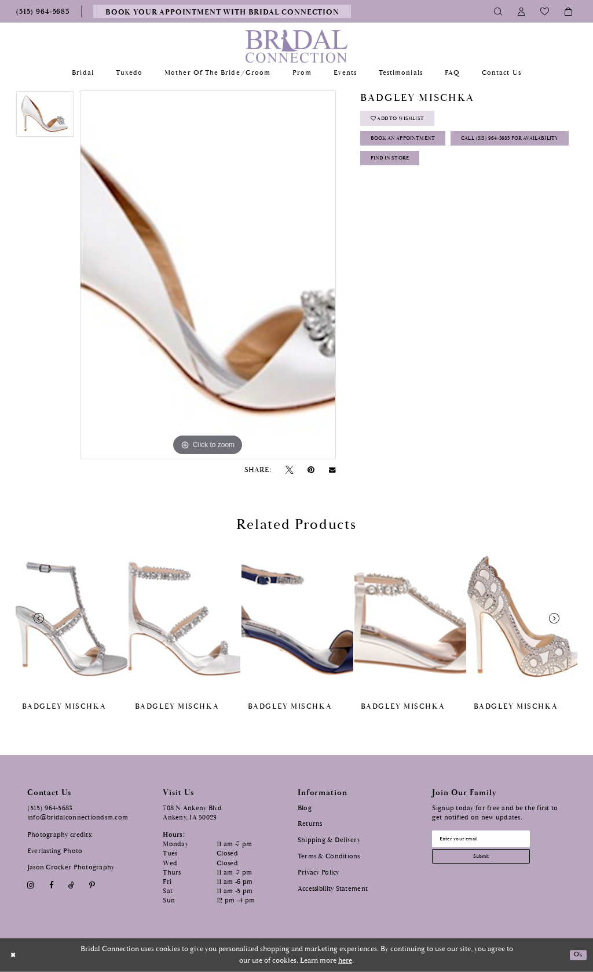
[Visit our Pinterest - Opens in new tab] (92, 885)
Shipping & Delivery (329, 840)
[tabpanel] (45, 116)
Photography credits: (60, 834)
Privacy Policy (318, 872)
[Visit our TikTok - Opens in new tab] (71, 885)
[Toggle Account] (521, 11)
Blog (305, 808)
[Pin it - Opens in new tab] (311, 470)
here (345, 961)
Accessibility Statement (333, 888)
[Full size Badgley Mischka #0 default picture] (207, 275)
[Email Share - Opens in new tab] (332, 470)
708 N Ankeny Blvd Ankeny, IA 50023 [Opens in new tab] (192, 813)
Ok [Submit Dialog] (577, 955)
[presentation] (71, 618)
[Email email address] (494, 840)
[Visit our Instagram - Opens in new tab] (31, 885)
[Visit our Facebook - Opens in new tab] (51, 885)
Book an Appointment (416, 147)
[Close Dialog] (14, 955)
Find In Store (399, 197)
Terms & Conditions (329, 856)
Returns (310, 823)
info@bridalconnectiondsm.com (78, 817)
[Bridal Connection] (297, 46)
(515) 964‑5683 (50, 808)
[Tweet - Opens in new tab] (289, 470)
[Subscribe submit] (494, 863)
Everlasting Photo (55, 851)
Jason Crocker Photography (71, 867)
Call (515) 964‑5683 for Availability (438, 172)
